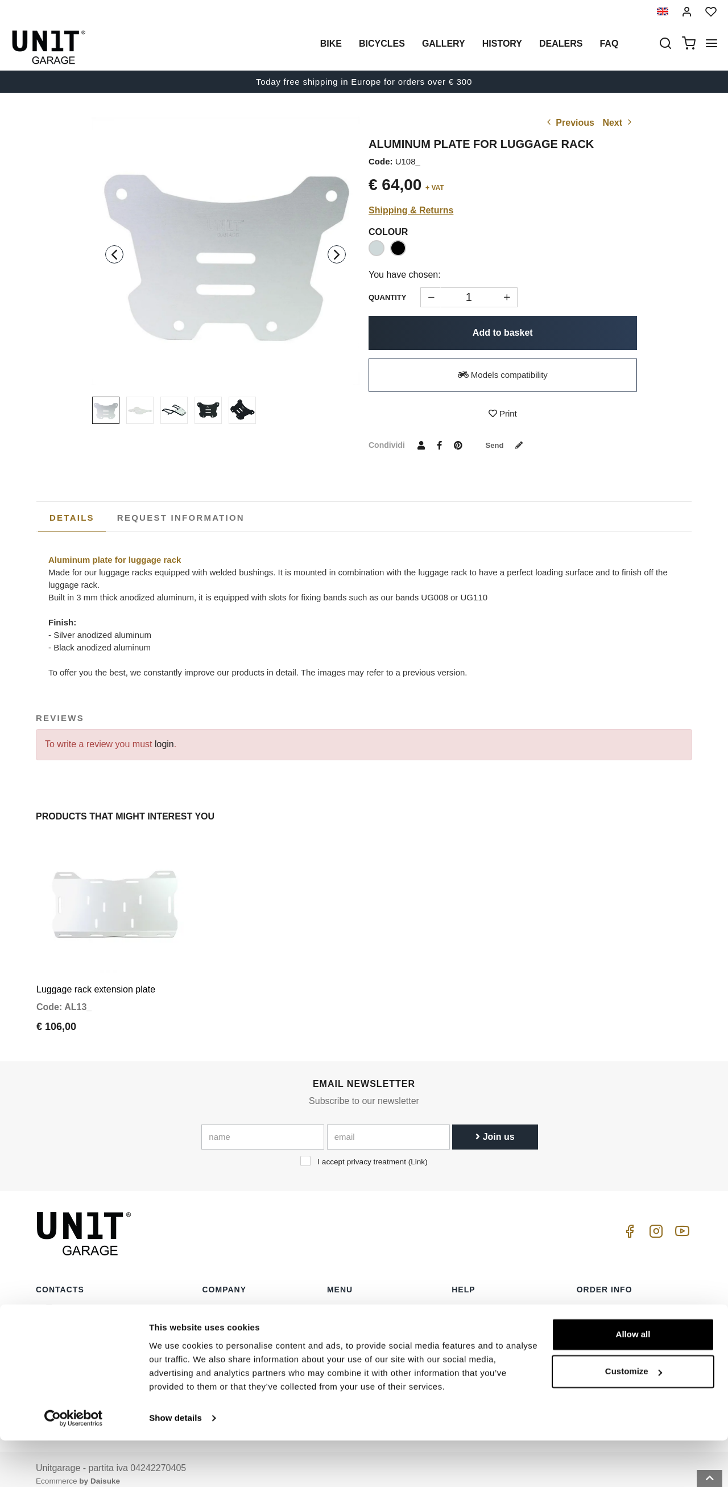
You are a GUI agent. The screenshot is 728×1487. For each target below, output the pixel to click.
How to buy (473, 1299)
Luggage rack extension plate (95, 978)
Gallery (443, 43)
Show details (175, 1464)
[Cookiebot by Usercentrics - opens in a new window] (73, 1464)
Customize (633, 1418)
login (164, 744)
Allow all (633, 1381)
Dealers (560, 43)
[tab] (72, 518)
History (502, 43)
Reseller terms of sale (618, 1317)
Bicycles (382, 43)
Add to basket (503, 332)
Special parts (351, 1317)
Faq (608, 43)
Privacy (216, 1335)
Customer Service (485, 1317)
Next (618, 122)
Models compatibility (503, 375)
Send (508, 445)
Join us (494, 1126)
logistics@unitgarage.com (105, 1299)
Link (418, 1151)
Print (503, 413)
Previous (569, 122)
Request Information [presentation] (181, 517)
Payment (593, 1335)
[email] (388, 1126)
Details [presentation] (71, 517)
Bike (331, 43)
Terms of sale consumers (624, 1299)
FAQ (460, 1335)
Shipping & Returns (411, 210)
